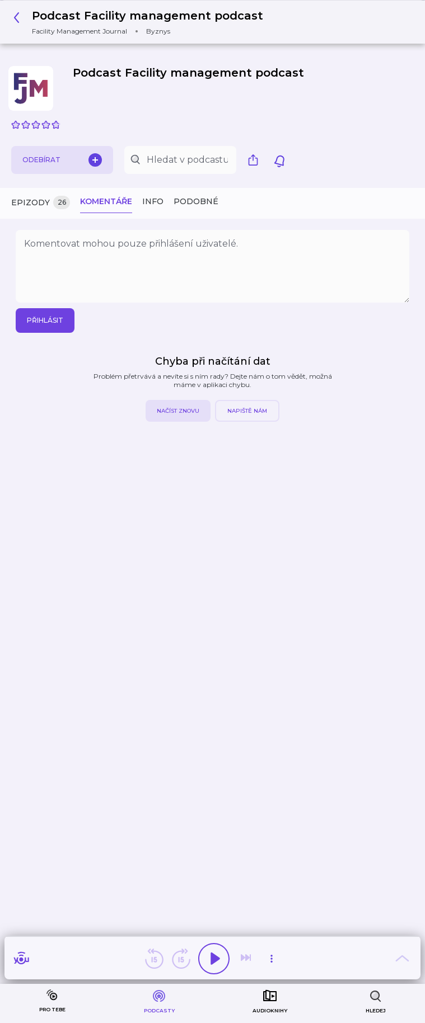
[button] (141, 22)
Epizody (40, 202)
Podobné (196, 201)
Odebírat (62, 160)
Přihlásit (45, 320)
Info (153, 201)
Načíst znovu (178, 410)
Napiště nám (247, 410)
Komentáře (106, 201)
